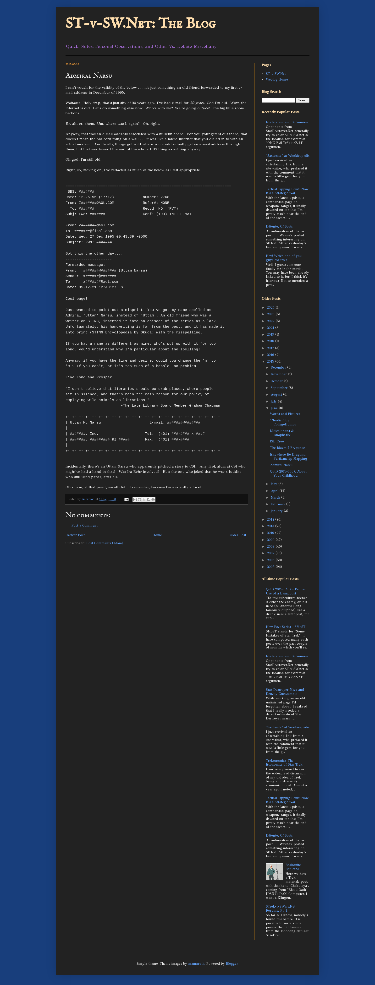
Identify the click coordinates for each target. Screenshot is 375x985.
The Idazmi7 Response (287, 448)
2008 (271, 546)
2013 (271, 526)
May (274, 484)
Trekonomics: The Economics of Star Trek (284, 763)
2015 (271, 361)
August (277, 394)
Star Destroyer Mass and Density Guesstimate (285, 692)
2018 (271, 341)
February (278, 504)
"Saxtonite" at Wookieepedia (287, 156)
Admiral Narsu (281, 465)
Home (157, 535)
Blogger (232, 964)
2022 (271, 321)
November (279, 374)
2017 (271, 348)
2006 (271, 560)
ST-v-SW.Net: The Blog (141, 24)
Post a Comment (85, 525)
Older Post (238, 535)
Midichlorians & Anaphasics (282, 433)
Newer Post (76, 535)
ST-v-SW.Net (276, 74)
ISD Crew (277, 441)
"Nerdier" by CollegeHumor (283, 422)
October (277, 381)
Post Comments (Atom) (104, 543)
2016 (271, 355)
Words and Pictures (285, 414)
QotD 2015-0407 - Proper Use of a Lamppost (286, 591)
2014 (271, 519)
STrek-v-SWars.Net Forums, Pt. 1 (280, 908)
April (275, 491)
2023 (271, 314)
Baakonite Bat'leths (293, 867)
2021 (271, 328)
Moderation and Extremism (287, 122)
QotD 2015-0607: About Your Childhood (288, 473)
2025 (271, 307)
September (280, 388)
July (274, 401)
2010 (271, 533)
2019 (271, 334)
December (279, 367)
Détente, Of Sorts (279, 226)
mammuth (196, 964)
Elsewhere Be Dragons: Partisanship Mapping (288, 456)
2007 (271, 553)
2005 (271, 567)
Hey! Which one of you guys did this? (284, 258)
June (275, 408)
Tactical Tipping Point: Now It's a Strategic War (287, 191)
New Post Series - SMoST (285, 627)
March (276, 497)
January (277, 511)
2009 (271, 540)
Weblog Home (277, 79)
